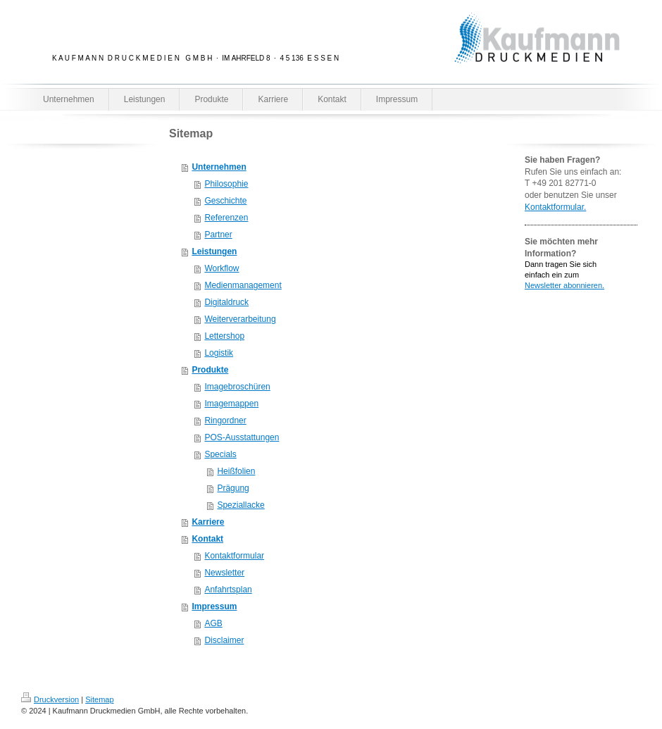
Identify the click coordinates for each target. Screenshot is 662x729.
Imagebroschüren (237, 387)
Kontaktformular (234, 556)
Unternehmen (219, 167)
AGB (213, 623)
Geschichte (225, 201)
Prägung (233, 488)
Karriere (208, 522)
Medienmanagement (242, 285)
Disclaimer (224, 640)
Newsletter (224, 573)
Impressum (214, 606)
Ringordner (225, 420)
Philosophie (226, 184)
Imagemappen (231, 404)
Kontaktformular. (555, 207)
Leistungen (214, 251)
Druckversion (50, 699)
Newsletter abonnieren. (564, 285)
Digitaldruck (226, 302)
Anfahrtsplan (227, 589)
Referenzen (226, 218)
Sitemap (99, 699)
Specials (220, 454)
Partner (218, 234)
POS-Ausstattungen (241, 437)
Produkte (210, 370)
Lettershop (224, 336)
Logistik (218, 353)
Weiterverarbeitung (239, 319)
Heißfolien (236, 471)
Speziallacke (240, 505)
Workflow (221, 268)
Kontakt (207, 539)
